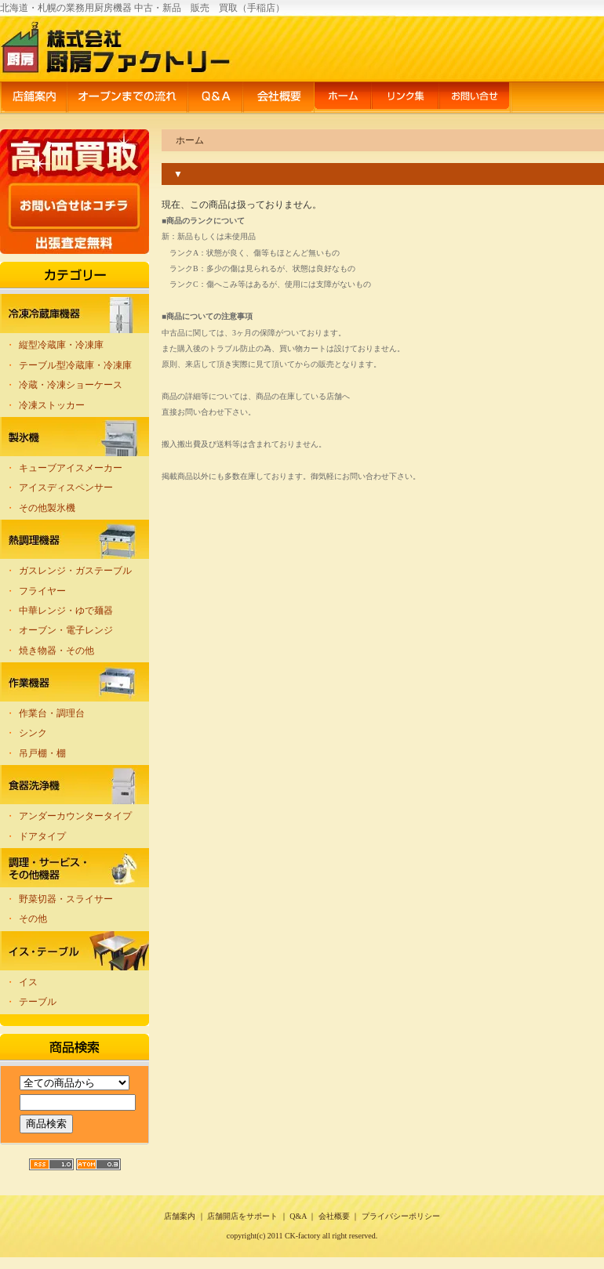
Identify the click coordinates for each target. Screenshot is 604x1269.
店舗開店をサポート (242, 1216)
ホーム (343, 98)
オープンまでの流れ (127, 98)
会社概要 (278, 98)
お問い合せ (475, 98)
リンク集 (404, 98)
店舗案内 (33, 98)
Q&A (214, 98)
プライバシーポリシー (401, 1216)
